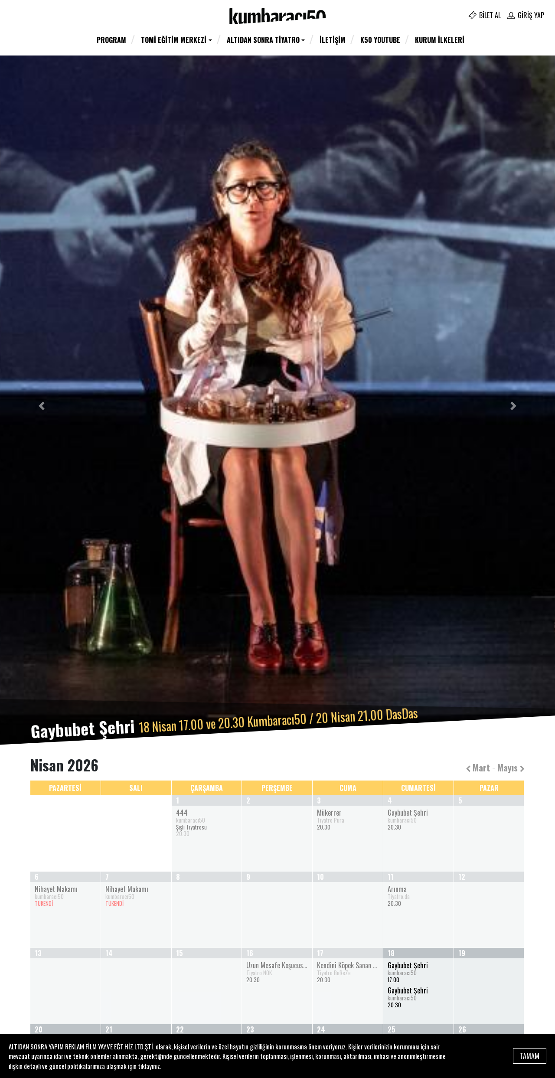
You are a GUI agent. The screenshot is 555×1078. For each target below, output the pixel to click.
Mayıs (511, 767)
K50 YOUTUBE (380, 40)
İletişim (333, 40)
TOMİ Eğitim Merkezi (173, 40)
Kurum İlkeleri (439, 40)
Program (111, 40)
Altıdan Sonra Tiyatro (263, 40)
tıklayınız (149, 1066)
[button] (41, 406)
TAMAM (529, 1056)
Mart (478, 767)
